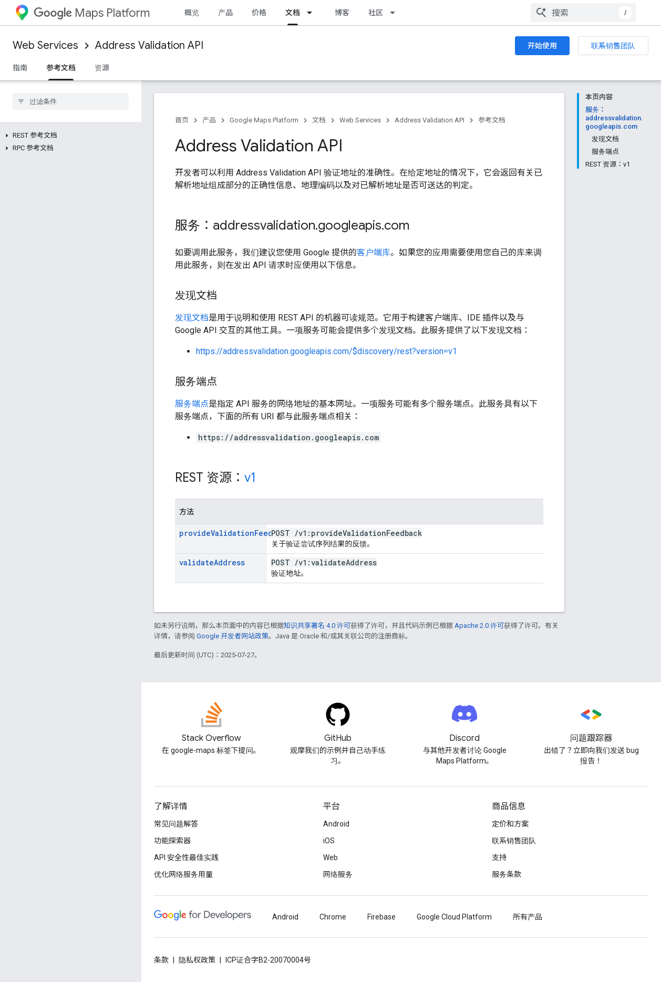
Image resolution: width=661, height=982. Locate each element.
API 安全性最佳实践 (186, 857)
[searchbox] (71, 101)
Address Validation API (149, 45)
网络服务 (338, 874)
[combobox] (583, 12)
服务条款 (506, 874)
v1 (250, 477)
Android (336, 824)
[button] (68, 135)
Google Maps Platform (264, 120)
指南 (20, 68)
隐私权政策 (197, 960)
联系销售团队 (613, 45)
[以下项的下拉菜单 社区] (395, 12)
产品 (225, 12)
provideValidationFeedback (234, 533)
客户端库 (373, 252)
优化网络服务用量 (183, 874)
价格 (259, 12)
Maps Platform (92, 13)
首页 (182, 120)
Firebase (381, 917)
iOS (329, 840)
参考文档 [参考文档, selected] (61, 68)
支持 (499, 857)
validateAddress (212, 562)
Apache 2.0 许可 (479, 625)
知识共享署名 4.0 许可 (317, 625)
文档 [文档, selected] (292, 12)
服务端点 (192, 404)
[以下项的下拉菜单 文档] (312, 12)
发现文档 (192, 318)
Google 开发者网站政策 (232, 636)
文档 (319, 120)
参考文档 (491, 120)
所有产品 (527, 917)
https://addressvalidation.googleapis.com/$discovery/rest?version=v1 (326, 351)
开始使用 (542, 45)
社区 (375, 12)
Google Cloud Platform (454, 917)
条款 (161, 960)
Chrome (332, 917)
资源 (102, 68)
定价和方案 (510, 824)
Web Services (45, 45)
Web (330, 857)
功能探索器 (172, 840)
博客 (342, 12)
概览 (191, 12)
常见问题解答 (176, 824)
